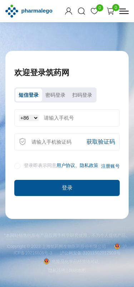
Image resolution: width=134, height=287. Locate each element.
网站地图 (77, 270)
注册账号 (110, 166)
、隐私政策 (86, 165)
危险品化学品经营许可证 (71, 261)
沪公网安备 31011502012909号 (90, 252)
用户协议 (65, 165)
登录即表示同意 (56, 166)
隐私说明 (56, 270)
